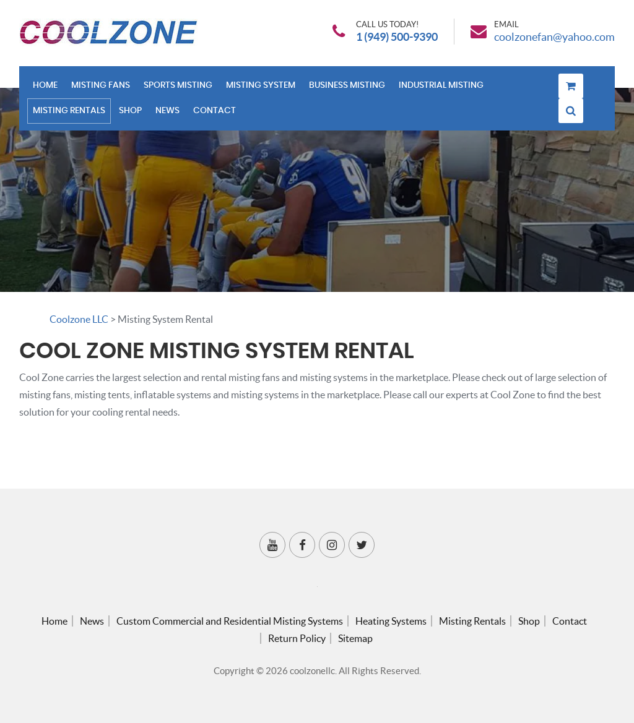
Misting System (260, 85)
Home (45, 85)
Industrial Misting (441, 85)
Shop (130, 110)
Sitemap (355, 638)
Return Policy (297, 638)
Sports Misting (178, 85)
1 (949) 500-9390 (397, 37)
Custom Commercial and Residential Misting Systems (229, 621)
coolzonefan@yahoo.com (554, 37)
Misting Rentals (69, 110)
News (167, 110)
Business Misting (347, 85)
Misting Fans (100, 85)
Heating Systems (391, 621)
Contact (214, 110)
